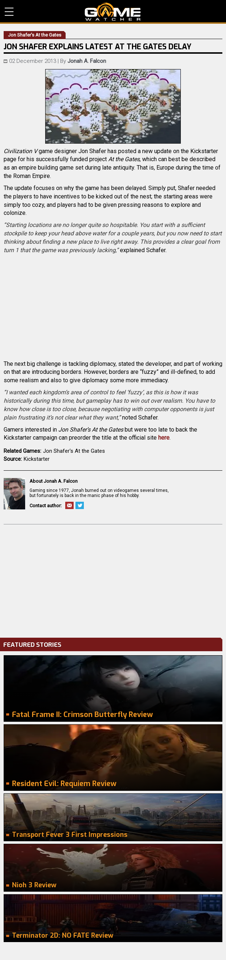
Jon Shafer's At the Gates (74, 451)
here (164, 437)
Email (69, 505)
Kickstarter (37, 459)
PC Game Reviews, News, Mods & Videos (113, 12)
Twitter (79, 505)
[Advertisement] (113, 579)
